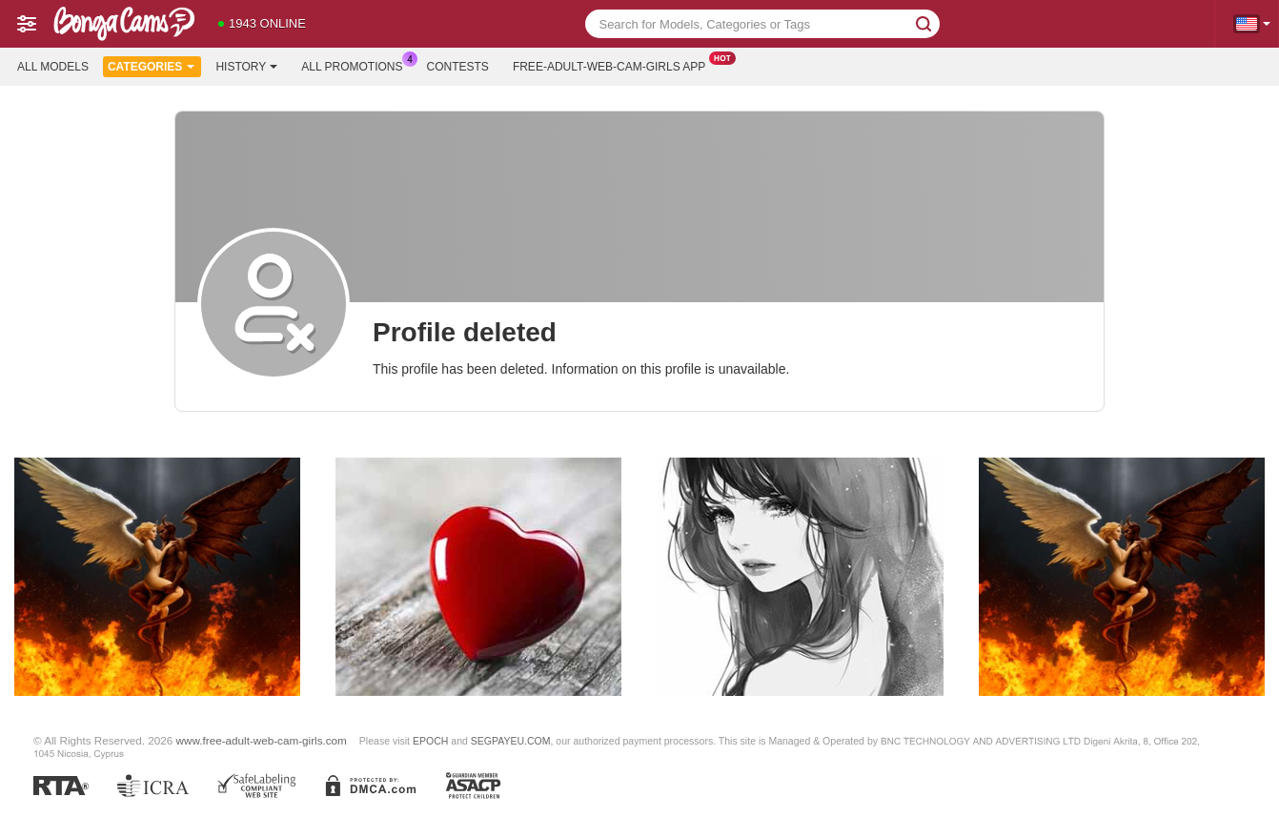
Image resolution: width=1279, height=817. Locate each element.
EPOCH (430, 740)
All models (53, 66)
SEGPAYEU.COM (511, 740)
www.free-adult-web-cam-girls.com (261, 740)
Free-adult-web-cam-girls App (614, 64)
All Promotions (356, 64)
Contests (458, 66)
